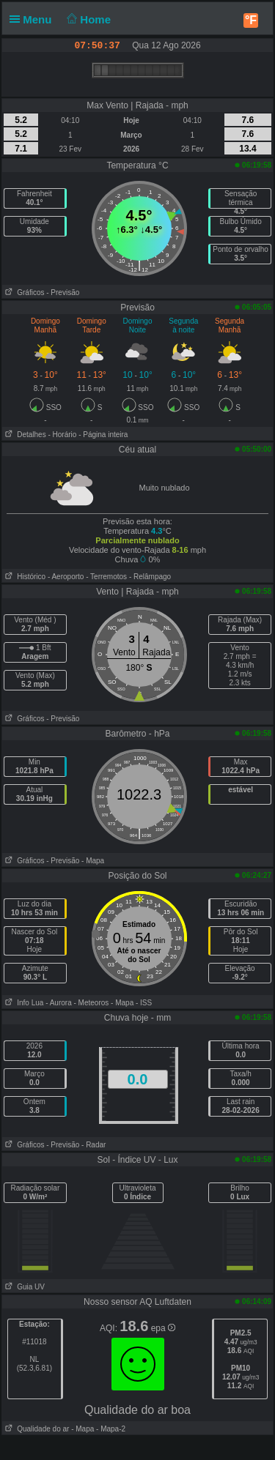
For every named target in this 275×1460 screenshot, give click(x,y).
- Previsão (62, 292)
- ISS (144, 1003)
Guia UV (23, 1287)
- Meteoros (91, 1003)
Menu (34, 19)
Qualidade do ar (36, 1429)
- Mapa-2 (109, 1429)
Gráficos (23, 292)
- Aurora (58, 1003)
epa (163, 1328)
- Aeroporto (66, 577)
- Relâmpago (150, 577)
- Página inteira (103, 435)
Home (87, 19)
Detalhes (24, 435)
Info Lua (22, 1003)
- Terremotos (106, 577)
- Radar (93, 1145)
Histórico (23, 577)
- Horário (62, 435)
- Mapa (92, 861)
